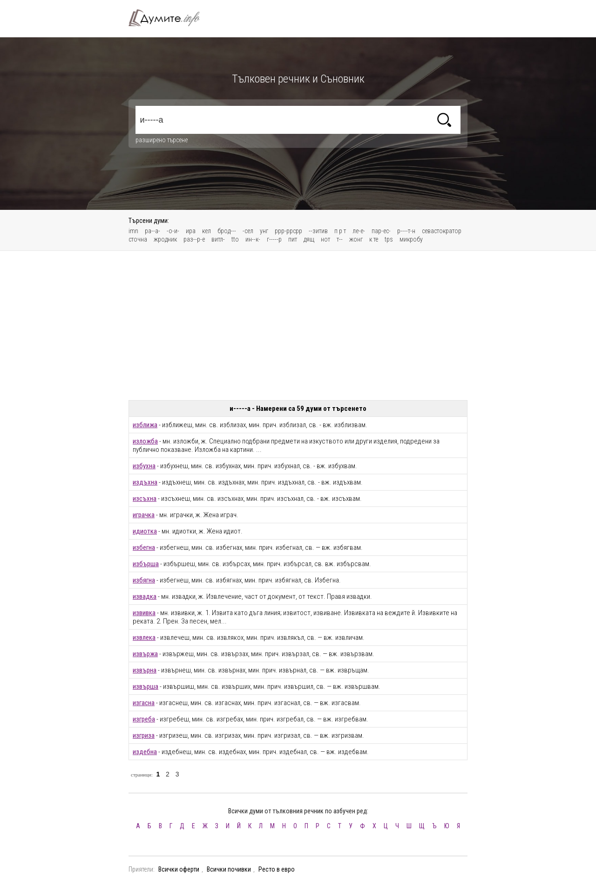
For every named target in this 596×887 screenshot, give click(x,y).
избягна (144, 580)
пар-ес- (381, 231)
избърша (146, 564)
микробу (411, 239)
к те (373, 239)
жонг (356, 239)
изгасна (144, 703)
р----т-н (406, 231)
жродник (165, 239)
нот (325, 239)
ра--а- (152, 231)
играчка (144, 515)
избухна (144, 466)
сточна (138, 239)
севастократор (441, 231)
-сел (248, 231)
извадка (144, 596)
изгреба (144, 719)
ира (191, 231)
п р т (340, 231)
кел (206, 231)
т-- (340, 239)
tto (235, 239)
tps (389, 239)
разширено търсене (161, 140)
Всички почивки (229, 869)
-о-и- (173, 231)
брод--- (226, 231)
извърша (145, 686)
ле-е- (358, 231)
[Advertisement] (298, 325)
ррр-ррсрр (288, 231)
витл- (218, 239)
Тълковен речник (169, 17)
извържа (145, 654)
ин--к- (252, 239)
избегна (144, 547)
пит (292, 239)
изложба (145, 441)
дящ (309, 239)
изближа (145, 425)
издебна (145, 752)
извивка (144, 613)
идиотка (145, 531)
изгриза (144, 735)
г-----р (274, 239)
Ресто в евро (276, 869)
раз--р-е (194, 239)
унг (264, 231)
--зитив (318, 231)
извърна (144, 670)
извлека (144, 637)
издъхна (145, 482)
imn (133, 231)
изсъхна (144, 498)
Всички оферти (178, 869)
